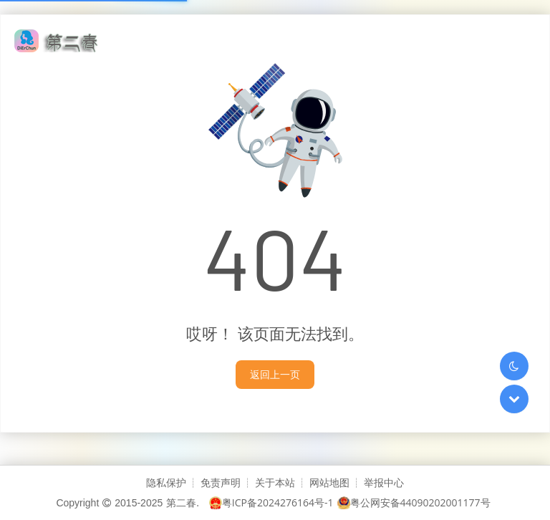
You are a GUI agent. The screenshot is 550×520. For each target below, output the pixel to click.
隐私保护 (166, 482)
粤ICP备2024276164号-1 (271, 502)
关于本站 (275, 482)
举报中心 (384, 482)
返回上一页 (275, 374)
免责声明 (221, 482)
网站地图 (329, 482)
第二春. (182, 502)
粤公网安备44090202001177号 (414, 502)
